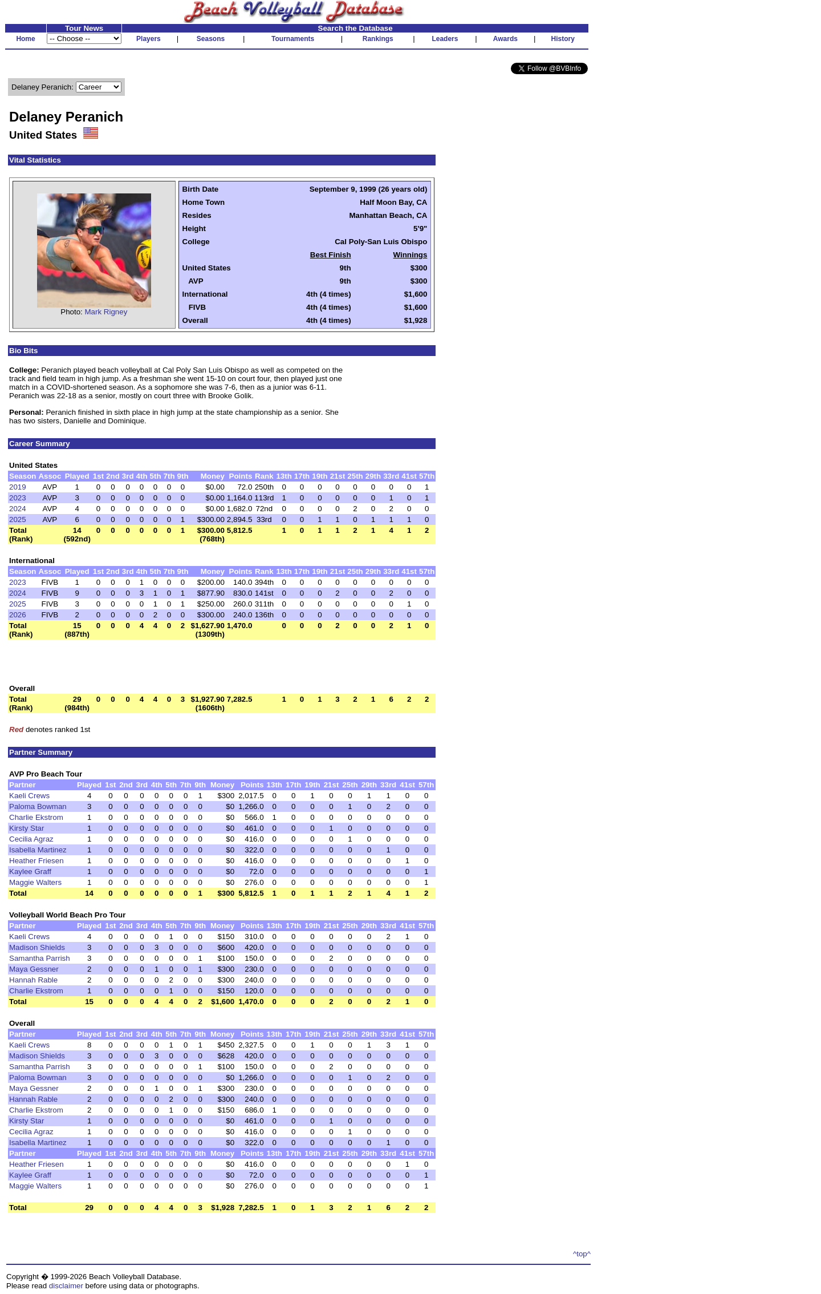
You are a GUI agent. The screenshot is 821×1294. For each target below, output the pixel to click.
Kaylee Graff (30, 871)
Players (148, 39)
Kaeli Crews (29, 795)
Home (25, 39)
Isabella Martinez (38, 850)
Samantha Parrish (39, 958)
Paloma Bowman (38, 806)
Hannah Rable (33, 980)
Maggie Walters (35, 882)
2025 (17, 519)
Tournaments (292, 39)
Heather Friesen (36, 860)
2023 (17, 498)
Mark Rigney (106, 312)
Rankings (378, 39)
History (563, 39)
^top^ (582, 1253)
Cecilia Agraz (31, 839)
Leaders (445, 39)
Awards (505, 39)
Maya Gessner (34, 969)
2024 (17, 508)
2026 (17, 614)
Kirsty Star (26, 828)
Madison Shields (37, 947)
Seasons (211, 39)
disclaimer (66, 1285)
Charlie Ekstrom (36, 817)
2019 (17, 487)
